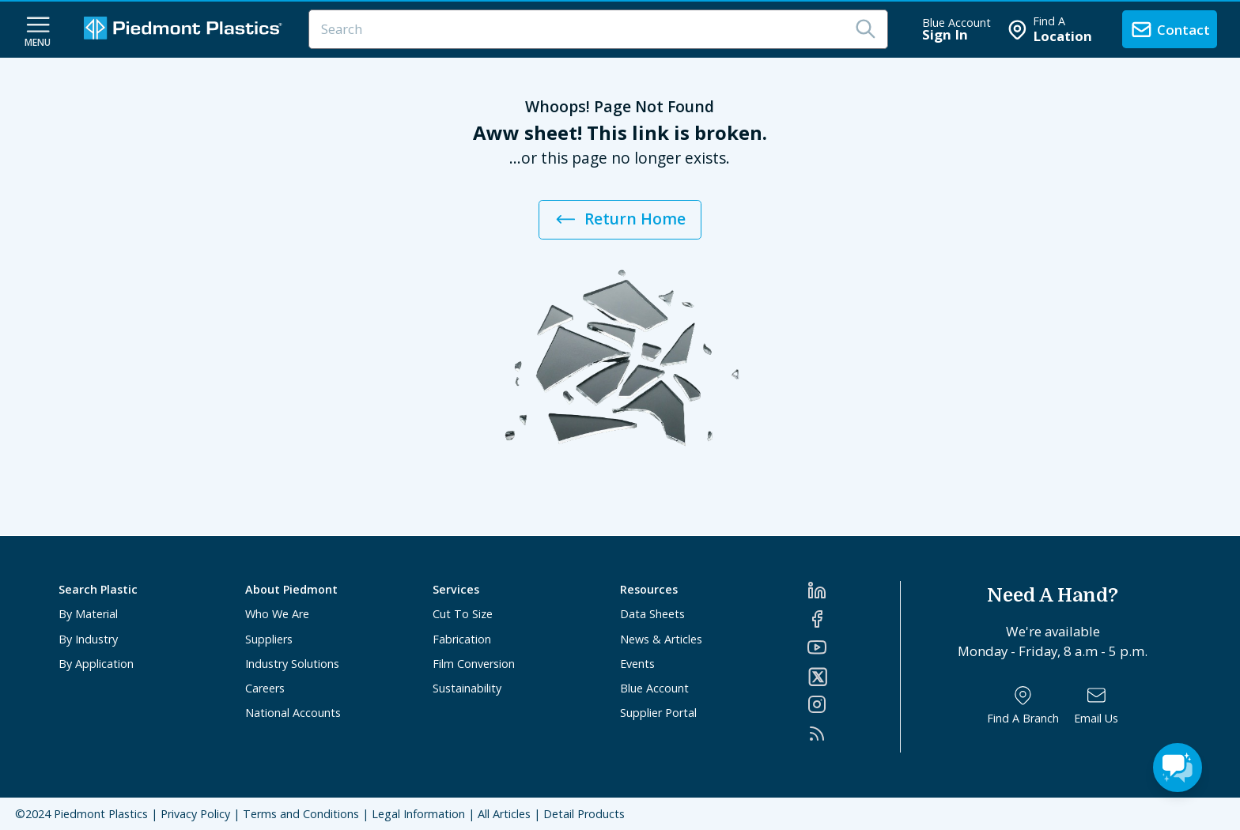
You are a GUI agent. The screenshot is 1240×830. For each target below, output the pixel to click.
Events (637, 663)
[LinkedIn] (853, 590)
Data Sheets (652, 613)
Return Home (620, 219)
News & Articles (661, 639)
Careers (265, 688)
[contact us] (1169, 29)
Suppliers (269, 639)
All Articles (504, 813)
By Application (96, 663)
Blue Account (654, 688)
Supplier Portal (658, 712)
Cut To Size (463, 613)
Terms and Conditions (301, 813)
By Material (88, 613)
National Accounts (293, 712)
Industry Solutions (292, 663)
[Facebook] (853, 618)
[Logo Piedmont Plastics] (185, 30)
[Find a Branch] (1023, 705)
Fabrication (462, 639)
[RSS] (853, 733)
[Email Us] (1096, 705)
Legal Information (418, 813)
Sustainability (467, 688)
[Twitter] (853, 676)
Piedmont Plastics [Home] (101, 813)
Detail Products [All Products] (584, 813)
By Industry (88, 639)
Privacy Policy (195, 813)
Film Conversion (474, 663)
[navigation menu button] (38, 30)
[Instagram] (853, 704)
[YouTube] (853, 647)
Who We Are (277, 613)
